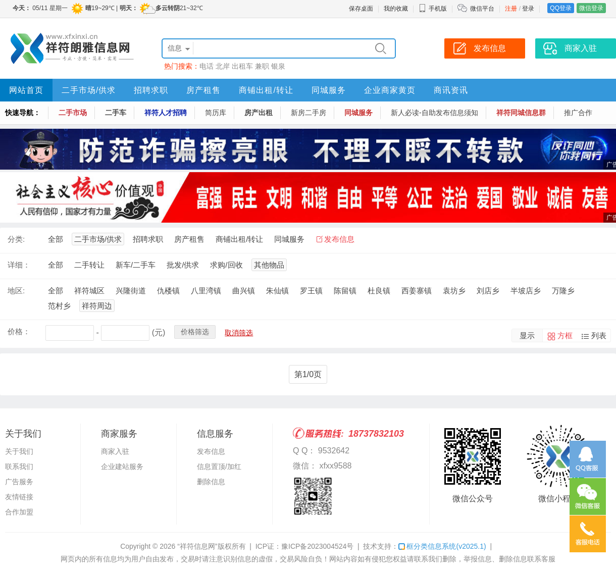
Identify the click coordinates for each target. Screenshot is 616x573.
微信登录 (591, 8)
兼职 (262, 66)
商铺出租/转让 (266, 90)
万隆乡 (563, 290)
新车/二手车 (136, 265)
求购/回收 (226, 265)
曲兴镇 (243, 290)
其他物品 (269, 265)
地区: (16, 290)
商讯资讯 (451, 90)
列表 (598, 335)
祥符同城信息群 (521, 113)
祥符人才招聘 (165, 113)
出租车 (242, 66)
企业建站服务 (122, 466)
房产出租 (258, 113)
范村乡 (59, 305)
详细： (19, 265)
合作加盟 (19, 512)
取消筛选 (239, 333)
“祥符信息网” (197, 546)
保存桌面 (361, 8)
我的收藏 (396, 8)
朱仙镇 (277, 290)
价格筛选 (195, 332)
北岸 (223, 66)
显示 (527, 335)
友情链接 (19, 497)
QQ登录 (561, 8)
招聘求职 (151, 90)
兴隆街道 (131, 290)
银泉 (278, 66)
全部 (55, 239)
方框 (565, 335)
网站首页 (26, 90)
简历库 (215, 113)
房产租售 (203, 90)
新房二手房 (308, 113)
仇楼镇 (168, 290)
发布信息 (339, 239)
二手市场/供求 (89, 90)
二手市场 (73, 113)
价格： (19, 331)
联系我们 (19, 466)
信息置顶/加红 (219, 466)
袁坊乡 (454, 290)
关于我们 (19, 451)
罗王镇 (311, 290)
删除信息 (211, 482)
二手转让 (89, 265)
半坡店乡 (525, 290)
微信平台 (482, 8)
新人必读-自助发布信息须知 (434, 113)
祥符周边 (97, 305)
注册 (511, 8)
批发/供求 (183, 265)
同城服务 (329, 90)
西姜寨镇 (416, 290)
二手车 (115, 113)
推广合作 (578, 113)
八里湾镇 (206, 290)
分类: (16, 239)
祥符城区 (89, 290)
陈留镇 (345, 290)
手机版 (433, 8)
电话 (206, 66)
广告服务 (19, 482)
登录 (528, 8)
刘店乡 (488, 290)
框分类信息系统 (442, 546)
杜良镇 (379, 290)
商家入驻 (115, 451)
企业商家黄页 (390, 90)
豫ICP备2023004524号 (317, 546)
